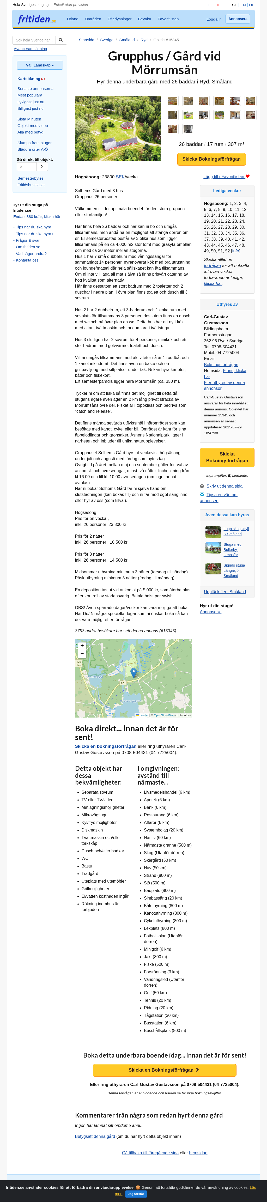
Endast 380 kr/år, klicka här (36, 216)
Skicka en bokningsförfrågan (106, 746)
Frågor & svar (28, 240)
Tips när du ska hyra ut (36, 234)
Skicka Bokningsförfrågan (212, 159)
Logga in (214, 19)
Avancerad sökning (30, 48)
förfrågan (212, 265)
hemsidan (198, 1153)
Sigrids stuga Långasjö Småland (234, 570)
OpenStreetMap (164, 715)
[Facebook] (208, 5)
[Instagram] (212, 5)
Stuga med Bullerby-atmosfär (233, 549)
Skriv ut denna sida (224, 486)
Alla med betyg (30, 132)
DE (251, 5)
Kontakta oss (27, 260)
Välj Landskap (40, 65)
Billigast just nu (30, 108)
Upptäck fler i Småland (225, 592)
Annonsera (237, 19)
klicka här (213, 283)
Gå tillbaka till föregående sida (150, 1153)
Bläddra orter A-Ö (32, 149)
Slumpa (69, 1182)
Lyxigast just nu (30, 102)
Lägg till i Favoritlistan (226, 176)
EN (243, 5)
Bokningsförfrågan (221, 364)
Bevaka (144, 19)
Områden (93, 19)
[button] (133, 673)
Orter (81, 1182)
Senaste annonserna (35, 88)
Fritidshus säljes (31, 185)
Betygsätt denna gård (95, 1136)
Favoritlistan (168, 19)
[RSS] (221, 5)
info (235, 251)
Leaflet (142, 715)
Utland (72, 19)
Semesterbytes (30, 178)
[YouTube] (217, 5)
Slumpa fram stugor (34, 143)
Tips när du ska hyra (33, 227)
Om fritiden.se (28, 247)
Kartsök (54, 1182)
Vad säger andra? (31, 253)
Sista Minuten (29, 119)
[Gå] (42, 166)
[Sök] (61, 40)
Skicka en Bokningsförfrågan (164, 1070)
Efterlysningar (120, 19)
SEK (120, 176)
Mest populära (29, 95)
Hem (227, 1188)
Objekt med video (32, 125)
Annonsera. (211, 612)
